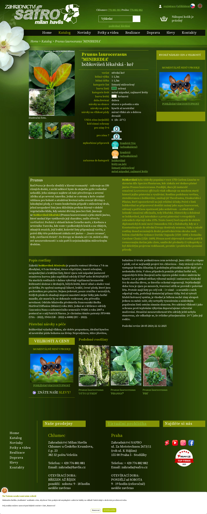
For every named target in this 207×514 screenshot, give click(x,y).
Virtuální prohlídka (127, 423)
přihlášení (183, 6)
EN (199, 5)
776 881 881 (114, 10)
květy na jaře (119, 164)
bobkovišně (118, 160)
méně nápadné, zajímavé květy (130, 171)
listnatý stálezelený (123, 168)
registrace (170, 6)
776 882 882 (136, 10)
